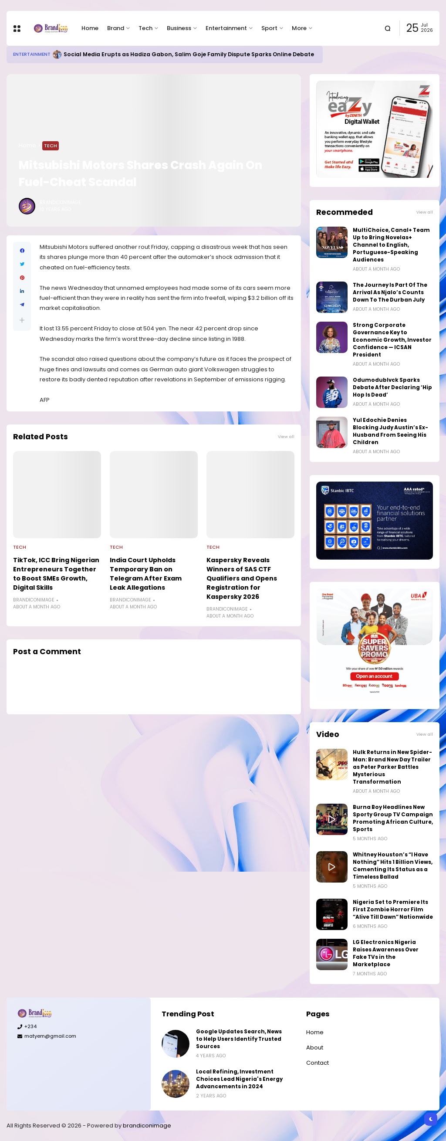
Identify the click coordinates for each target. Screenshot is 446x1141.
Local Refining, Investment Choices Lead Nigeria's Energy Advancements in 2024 (239, 1079)
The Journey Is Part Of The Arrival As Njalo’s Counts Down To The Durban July (390, 292)
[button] (22, 320)
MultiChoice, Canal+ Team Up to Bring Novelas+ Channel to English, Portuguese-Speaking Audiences (391, 245)
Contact (317, 1063)
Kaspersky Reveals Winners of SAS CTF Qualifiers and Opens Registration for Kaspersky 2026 (241, 578)
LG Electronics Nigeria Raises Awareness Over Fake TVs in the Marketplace (386, 953)
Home (89, 28)
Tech (145, 28)
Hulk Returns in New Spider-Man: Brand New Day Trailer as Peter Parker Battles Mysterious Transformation (392, 767)
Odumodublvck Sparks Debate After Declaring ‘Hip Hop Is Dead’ (392, 387)
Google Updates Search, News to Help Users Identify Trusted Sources (239, 1039)
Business (179, 28)
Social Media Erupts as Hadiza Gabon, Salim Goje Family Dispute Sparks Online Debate (189, 54)
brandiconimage (147, 1125)
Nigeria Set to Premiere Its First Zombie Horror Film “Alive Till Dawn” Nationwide (393, 909)
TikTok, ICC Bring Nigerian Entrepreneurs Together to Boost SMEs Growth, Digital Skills (56, 574)
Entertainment (226, 28)
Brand (115, 28)
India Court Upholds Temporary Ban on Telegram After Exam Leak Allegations (146, 574)
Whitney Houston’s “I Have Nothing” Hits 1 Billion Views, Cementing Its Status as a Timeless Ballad (392, 865)
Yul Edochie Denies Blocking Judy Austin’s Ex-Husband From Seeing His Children (390, 431)
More (299, 28)
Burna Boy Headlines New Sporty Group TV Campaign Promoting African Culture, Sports (393, 818)
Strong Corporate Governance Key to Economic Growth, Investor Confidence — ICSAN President (392, 340)
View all (286, 436)
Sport (269, 28)
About (314, 1047)
